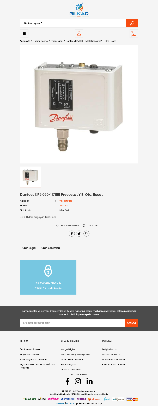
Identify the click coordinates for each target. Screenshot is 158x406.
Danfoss (63, 205)
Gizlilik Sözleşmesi (71, 369)
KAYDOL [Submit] (131, 323)
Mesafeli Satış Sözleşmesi (75, 354)
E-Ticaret (71, 403)
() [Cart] (132, 35)
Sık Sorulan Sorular (30, 349)
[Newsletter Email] (72, 323)
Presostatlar (65, 200)
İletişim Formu (109, 349)
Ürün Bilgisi (28, 248)
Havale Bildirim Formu (114, 359)
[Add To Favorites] (67, 225)
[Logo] (79, 9)
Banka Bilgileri (68, 364)
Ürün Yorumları (50, 248)
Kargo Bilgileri (68, 349)
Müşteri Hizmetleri (30, 354)
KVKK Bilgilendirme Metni (33, 359)
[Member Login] (79, 33)
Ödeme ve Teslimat (72, 359)
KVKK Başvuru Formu (113, 364)
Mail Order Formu (111, 354)
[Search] (79, 23)
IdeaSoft (60, 403)
